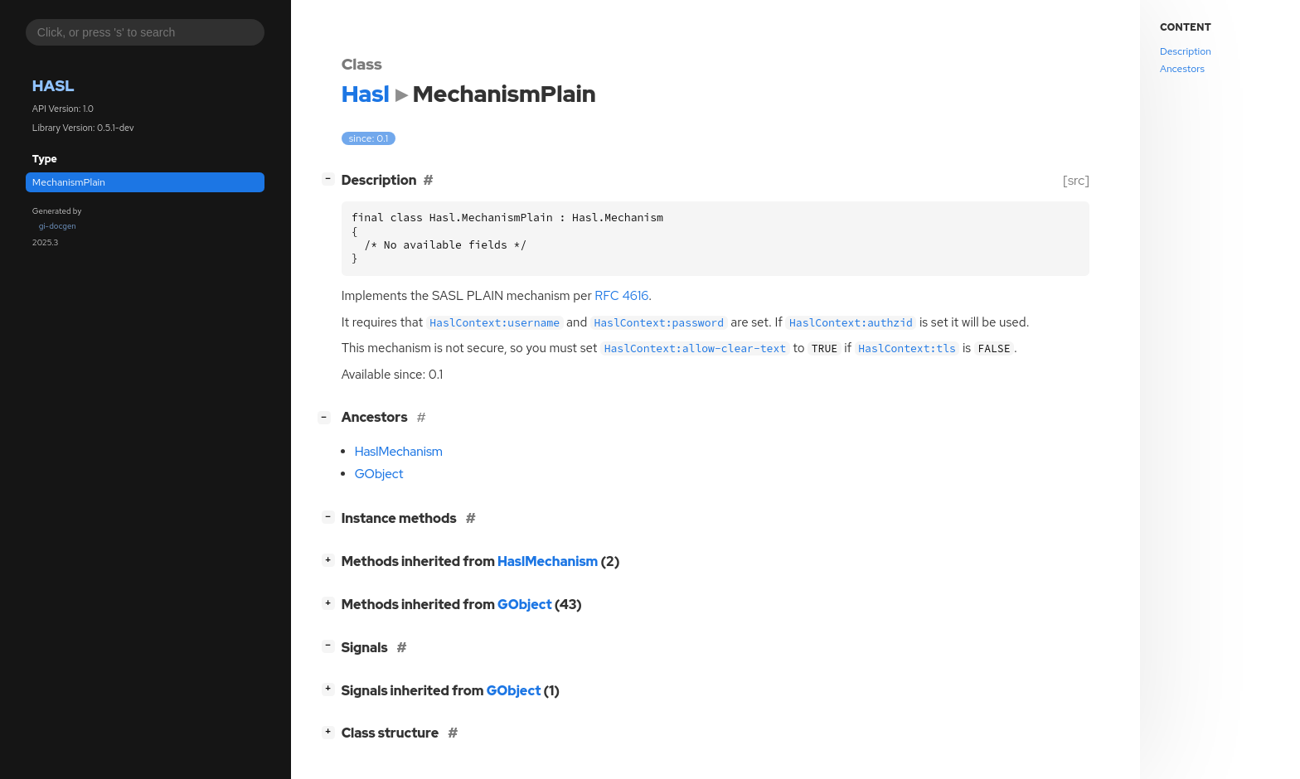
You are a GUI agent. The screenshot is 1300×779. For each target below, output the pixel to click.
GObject (379, 474)
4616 (621, 296)
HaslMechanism (399, 451)
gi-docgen (57, 225)
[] (331, 179)
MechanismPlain (68, 182)
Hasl (53, 85)
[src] (1076, 180)
